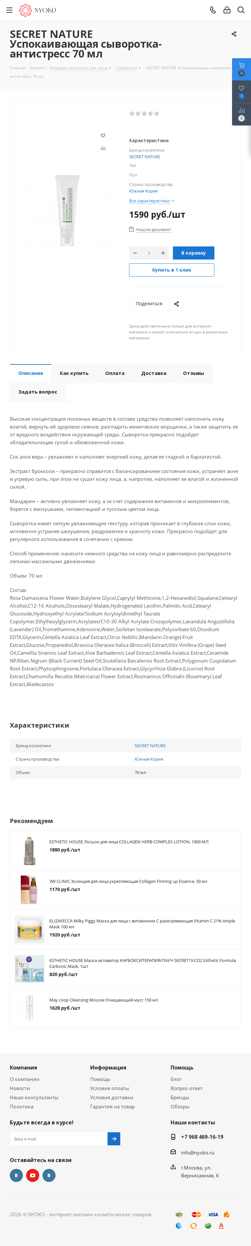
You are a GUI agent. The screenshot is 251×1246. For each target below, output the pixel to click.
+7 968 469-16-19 (202, 1136)
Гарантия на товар (112, 1106)
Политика (21, 1106)
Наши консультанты (34, 1097)
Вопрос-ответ (187, 1088)
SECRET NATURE (144, 157)
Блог (176, 1079)
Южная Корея (143, 191)
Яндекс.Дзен (49, 1175)
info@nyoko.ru (197, 1152)
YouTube (32, 1175)
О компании (25, 1079)
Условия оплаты (109, 1088)
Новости (20, 1088)
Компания (23, 1067)
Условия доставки (111, 1097)
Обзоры (180, 1106)
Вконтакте (16, 1175)
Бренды (180, 1097)
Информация (108, 1067)
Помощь (100, 1079)
